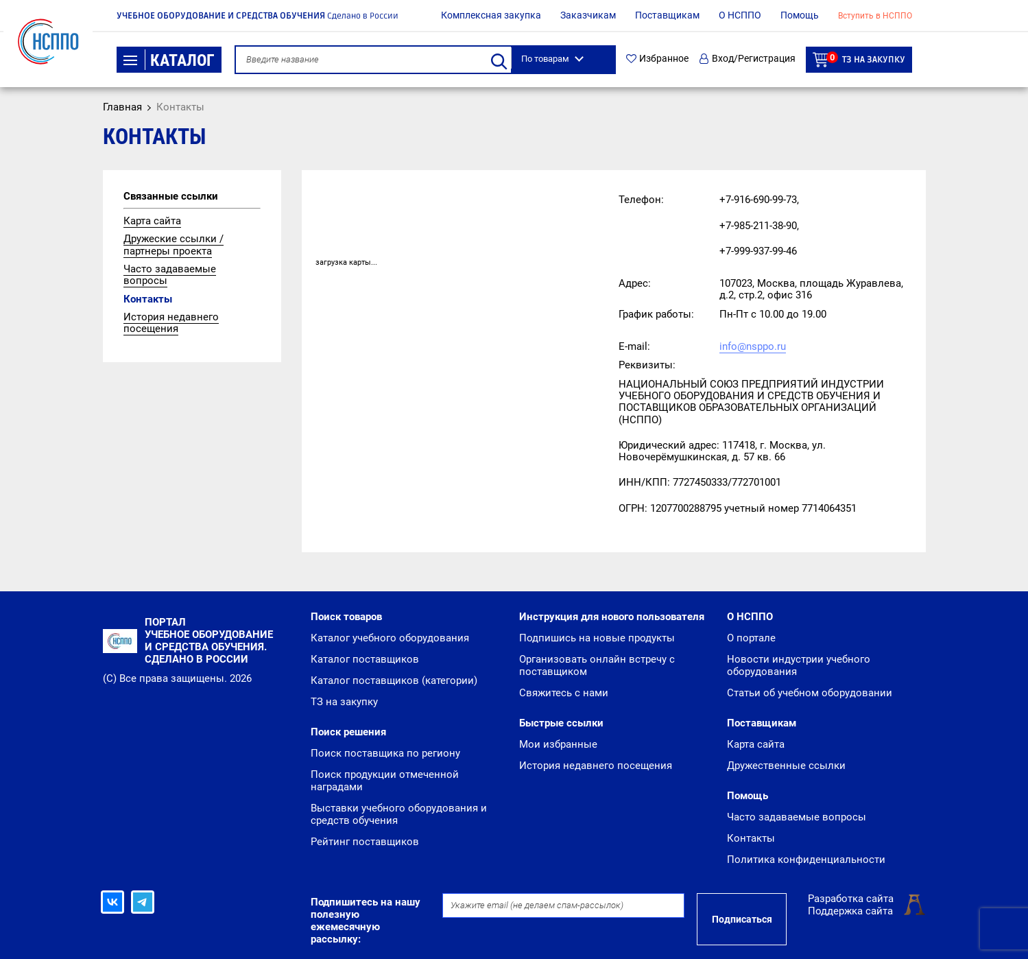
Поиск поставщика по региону (385, 753)
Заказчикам (588, 15)
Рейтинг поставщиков (365, 842)
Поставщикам (667, 15)
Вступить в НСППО (875, 16)
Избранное (657, 59)
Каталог (169, 60)
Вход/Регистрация (747, 59)
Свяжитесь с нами (563, 693)
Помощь (799, 15)
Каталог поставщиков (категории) (394, 680)
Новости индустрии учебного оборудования (798, 665)
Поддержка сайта (850, 911)
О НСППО (740, 15)
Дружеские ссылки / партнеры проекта (173, 245)
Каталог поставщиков (365, 659)
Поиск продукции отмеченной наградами (385, 780)
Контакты (147, 299)
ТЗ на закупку (859, 59)
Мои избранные (558, 744)
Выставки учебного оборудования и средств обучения (399, 814)
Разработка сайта (851, 898)
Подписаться (742, 919)
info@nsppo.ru (752, 346)
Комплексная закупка (491, 15)
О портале (751, 638)
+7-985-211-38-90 (758, 226)
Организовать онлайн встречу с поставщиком (597, 665)
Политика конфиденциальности (806, 859)
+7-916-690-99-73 (758, 199)
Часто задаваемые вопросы (169, 275)
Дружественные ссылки (786, 765)
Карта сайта (152, 221)
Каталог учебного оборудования (390, 638)
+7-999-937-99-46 (758, 251)
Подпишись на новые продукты (597, 638)
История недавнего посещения (171, 323)
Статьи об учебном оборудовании (809, 693)
